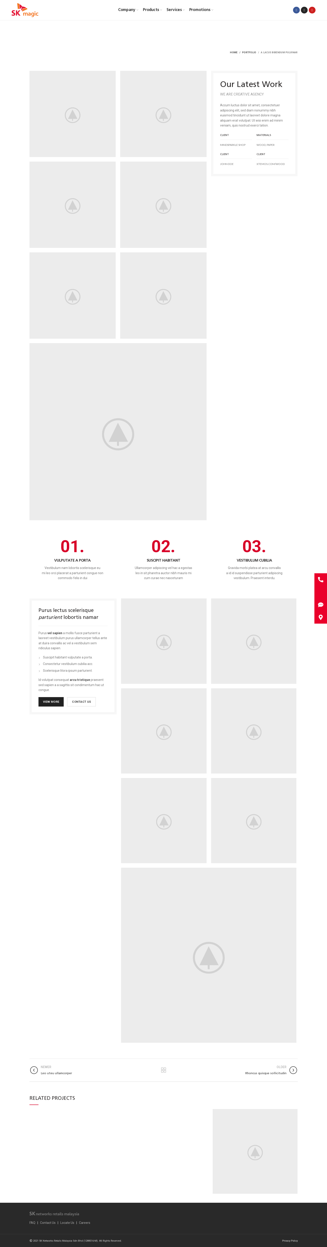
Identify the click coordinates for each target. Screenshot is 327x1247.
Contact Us (48, 1223)
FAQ (32, 1223)
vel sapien (54, 633)
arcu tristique (80, 680)
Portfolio (249, 52)
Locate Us (67, 1223)
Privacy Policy (290, 1240)
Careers (84, 1223)
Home (233, 52)
